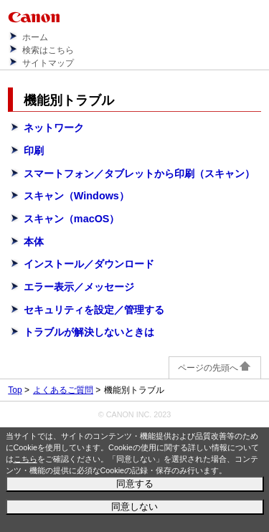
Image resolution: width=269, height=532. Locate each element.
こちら (25, 459)
